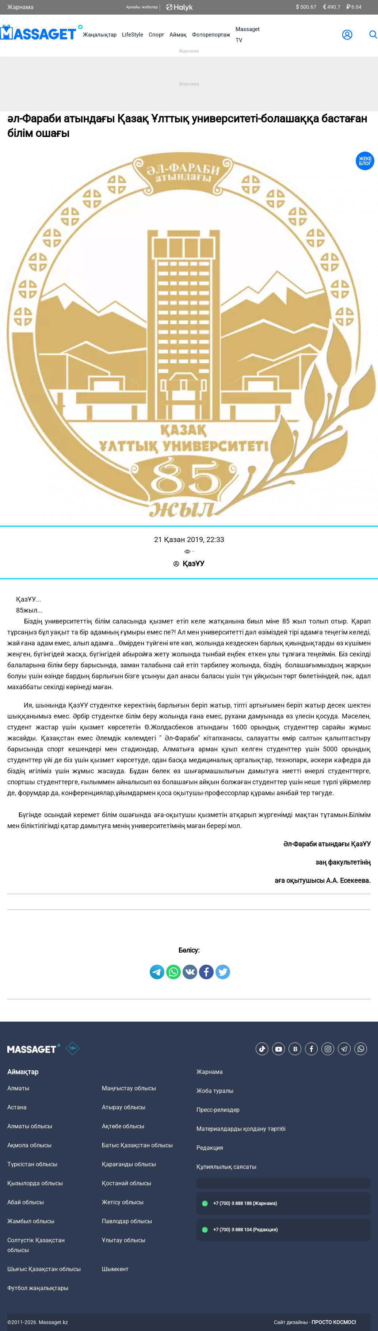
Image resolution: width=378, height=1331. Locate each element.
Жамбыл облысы (30, 1221)
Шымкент (115, 1269)
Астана (17, 1107)
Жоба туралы (214, 1090)
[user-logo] (347, 35)
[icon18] (73, 1049)
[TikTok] (262, 1049)
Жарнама (20, 7)
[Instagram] (328, 1049)
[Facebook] (311, 1049)
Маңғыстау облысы (129, 1088)
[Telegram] (344, 1049)
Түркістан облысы (32, 1164)
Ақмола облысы (29, 1145)
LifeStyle (132, 34)
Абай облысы (25, 1202)
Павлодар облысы (127, 1221)
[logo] (41, 35)
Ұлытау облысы (123, 1240)
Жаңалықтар (100, 34)
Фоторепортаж (211, 34)
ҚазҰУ (189, 563)
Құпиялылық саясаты (226, 1166)
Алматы (18, 1088)
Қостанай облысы (126, 1183)
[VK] (295, 1049)
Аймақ (178, 34)
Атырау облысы (123, 1107)
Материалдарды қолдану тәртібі (241, 1128)
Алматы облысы (29, 1126)
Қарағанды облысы (129, 1164)
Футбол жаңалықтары (37, 1288)
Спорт (156, 34)
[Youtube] (278, 1049)
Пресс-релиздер (218, 1109)
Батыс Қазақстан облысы (137, 1145)
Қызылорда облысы (35, 1183)
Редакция (209, 1147)
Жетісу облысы (123, 1202)
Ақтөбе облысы (123, 1126)
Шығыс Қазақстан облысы (44, 1269)
